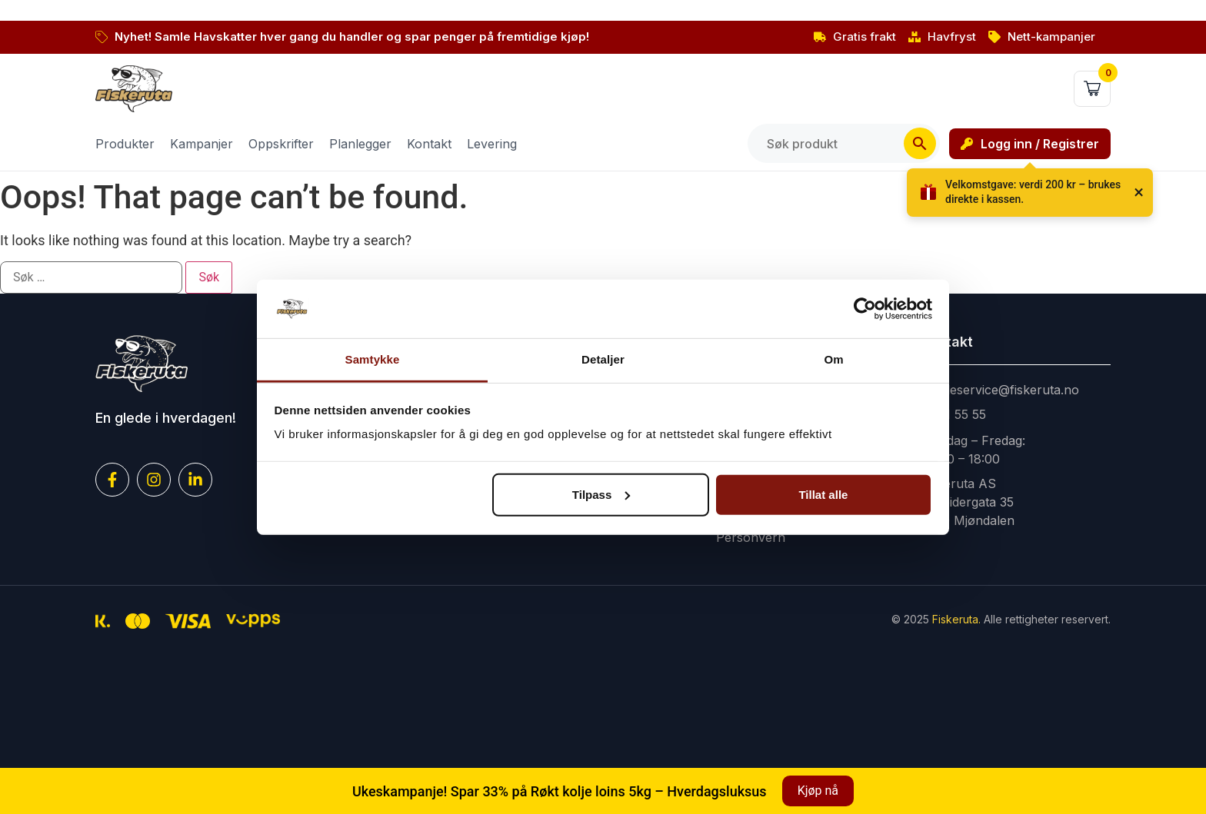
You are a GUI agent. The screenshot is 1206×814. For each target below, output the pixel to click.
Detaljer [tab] (603, 359)
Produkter (125, 143)
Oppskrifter (281, 143)
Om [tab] (833, 359)
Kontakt (429, 143)
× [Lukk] (1139, 192)
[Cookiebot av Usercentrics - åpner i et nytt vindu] (865, 309)
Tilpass (601, 494)
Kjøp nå (818, 790)
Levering (492, 143)
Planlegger (360, 143)
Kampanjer (201, 143)
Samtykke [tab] (372, 359)
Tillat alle (823, 494)
